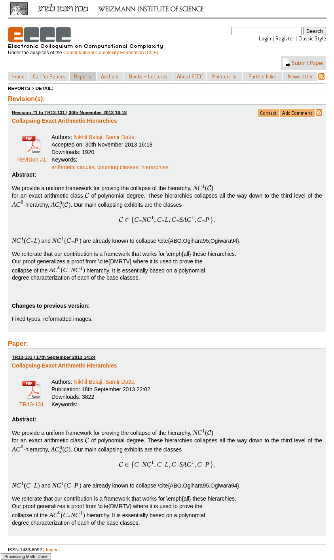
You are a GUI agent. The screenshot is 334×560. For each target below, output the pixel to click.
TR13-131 (31, 401)
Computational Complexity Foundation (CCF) (110, 52)
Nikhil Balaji (88, 137)
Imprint (53, 549)
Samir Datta (120, 137)
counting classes (118, 167)
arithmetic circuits (72, 167)
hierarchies (154, 167)
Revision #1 (31, 156)
